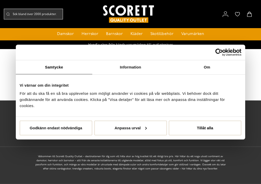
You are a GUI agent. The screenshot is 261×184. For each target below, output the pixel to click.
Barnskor (114, 34)
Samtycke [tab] (54, 67)
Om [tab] (207, 67)
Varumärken (192, 34)
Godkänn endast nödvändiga (56, 127)
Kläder (136, 34)
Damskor (65, 34)
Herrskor (90, 34)
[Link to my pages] (225, 14)
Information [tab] (130, 67)
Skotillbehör (162, 34)
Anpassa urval (130, 127)
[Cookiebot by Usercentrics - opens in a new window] (219, 52)
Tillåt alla (205, 127)
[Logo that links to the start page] (128, 14)
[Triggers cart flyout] (249, 14)
